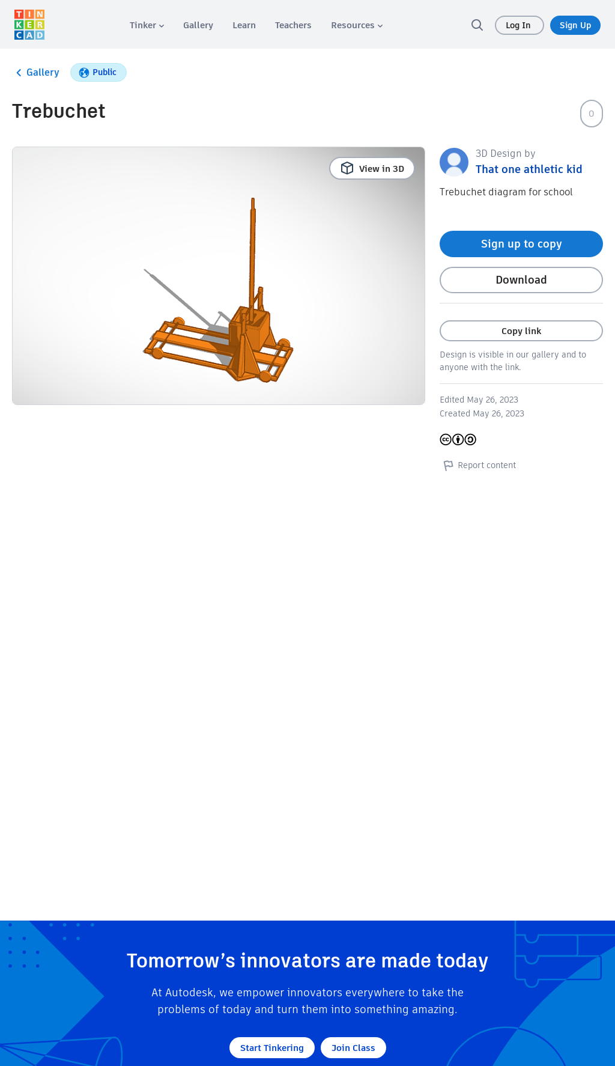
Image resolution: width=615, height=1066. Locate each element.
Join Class (353, 1047)
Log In (519, 25)
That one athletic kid (529, 169)
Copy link (521, 330)
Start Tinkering (272, 1047)
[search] (477, 25)
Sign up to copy (521, 243)
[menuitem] (147, 25)
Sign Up (575, 25)
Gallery (35, 72)
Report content (478, 465)
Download (521, 279)
